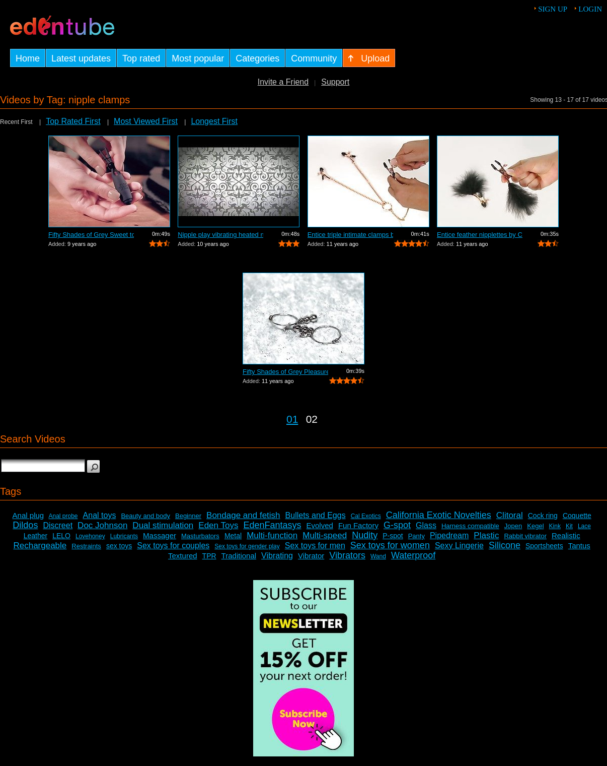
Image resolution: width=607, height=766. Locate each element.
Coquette (577, 516)
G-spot (397, 525)
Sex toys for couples (173, 545)
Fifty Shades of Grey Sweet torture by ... (91, 234)
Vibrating (277, 555)
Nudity (364, 535)
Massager (159, 535)
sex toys (119, 546)
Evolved (320, 525)
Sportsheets (544, 546)
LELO (61, 536)
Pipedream (449, 535)
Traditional (238, 555)
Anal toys (99, 515)
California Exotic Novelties (438, 515)
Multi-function (272, 535)
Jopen (513, 526)
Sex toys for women (390, 545)
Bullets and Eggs (315, 515)
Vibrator (311, 555)
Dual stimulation (162, 525)
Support (335, 82)
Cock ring (543, 516)
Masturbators (200, 536)
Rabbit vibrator (525, 536)
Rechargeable (39, 545)
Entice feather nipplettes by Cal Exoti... (479, 234)
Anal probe (63, 516)
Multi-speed (324, 535)
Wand (378, 556)
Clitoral (509, 515)
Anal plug (28, 515)
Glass (426, 525)
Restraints (86, 546)
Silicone (504, 545)
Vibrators (347, 555)
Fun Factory (358, 525)
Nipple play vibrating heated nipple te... (220, 234)
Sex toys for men (315, 545)
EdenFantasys (272, 525)
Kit (569, 526)
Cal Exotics (366, 516)
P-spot (393, 536)
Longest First (214, 121)
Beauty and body (145, 516)
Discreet (57, 525)
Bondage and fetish (243, 515)
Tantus (579, 545)
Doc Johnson (102, 525)
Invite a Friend (283, 82)
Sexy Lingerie (459, 545)
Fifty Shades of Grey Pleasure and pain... (285, 371)
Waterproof (413, 555)
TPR (209, 556)
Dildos (25, 525)
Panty (416, 536)
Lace (584, 526)
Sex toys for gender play (246, 546)
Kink (555, 526)
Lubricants (124, 536)
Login (590, 9)
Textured (182, 555)
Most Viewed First (146, 121)
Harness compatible (470, 526)
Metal (233, 536)
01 (292, 419)
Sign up (552, 9)
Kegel (535, 526)
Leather (35, 536)
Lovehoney (90, 536)
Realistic (566, 535)
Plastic (486, 535)
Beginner (188, 516)
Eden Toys (218, 525)
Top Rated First (73, 121)
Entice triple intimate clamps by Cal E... (350, 234)
